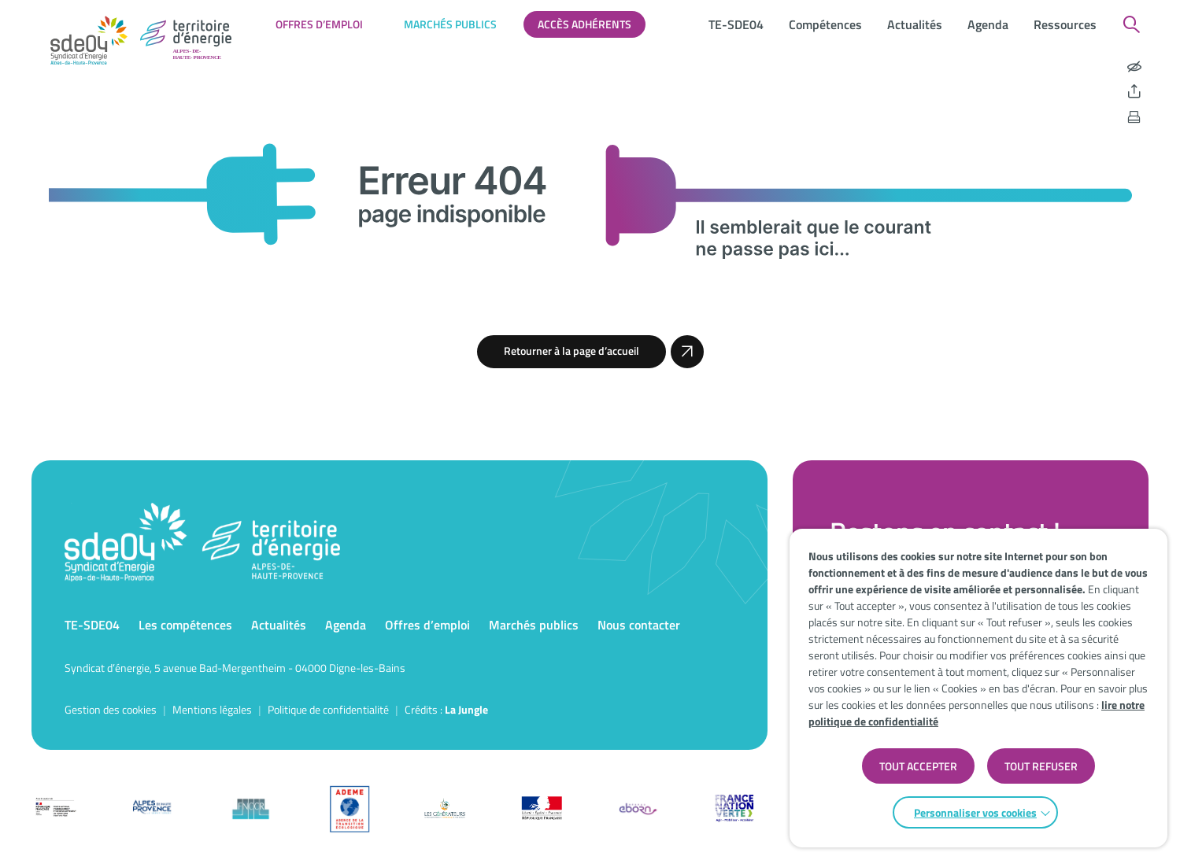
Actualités (914, 24)
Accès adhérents (584, 24)
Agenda (987, 24)
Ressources (1065, 24)
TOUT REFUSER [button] (1041, 766)
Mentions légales (212, 709)
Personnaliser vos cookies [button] (975, 812)
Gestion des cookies (111, 709)
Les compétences (185, 624)
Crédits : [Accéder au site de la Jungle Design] (446, 709)
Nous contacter (638, 624)
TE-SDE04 (736, 24)
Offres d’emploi (319, 24)
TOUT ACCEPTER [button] (918, 766)
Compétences (825, 24)
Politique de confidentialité (328, 709)
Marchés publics (450, 24)
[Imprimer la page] (1134, 117)
